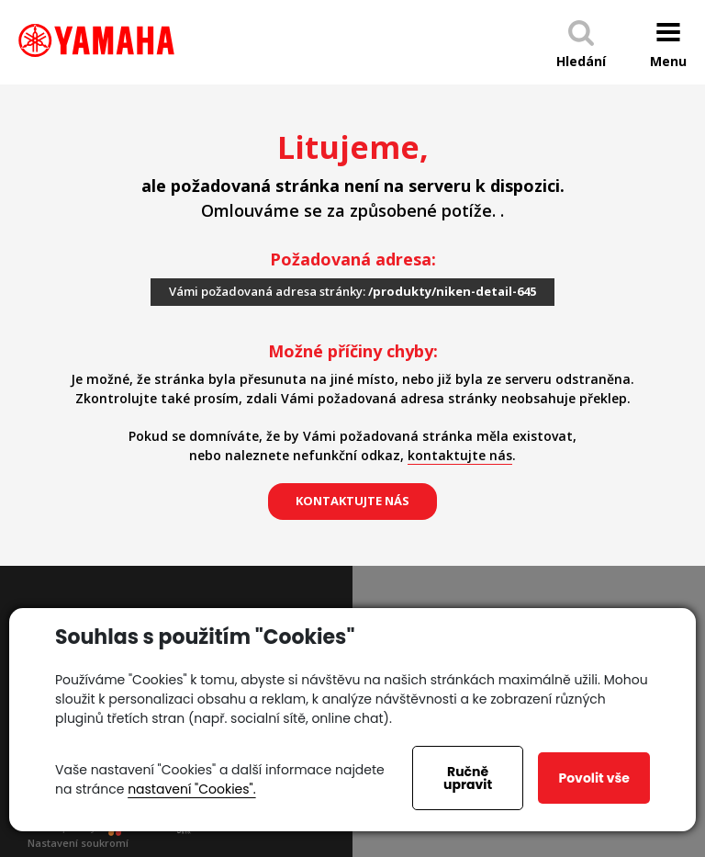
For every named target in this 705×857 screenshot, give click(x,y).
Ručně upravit (467, 778)
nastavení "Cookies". (191, 789)
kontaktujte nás (460, 455)
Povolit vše (593, 778)
